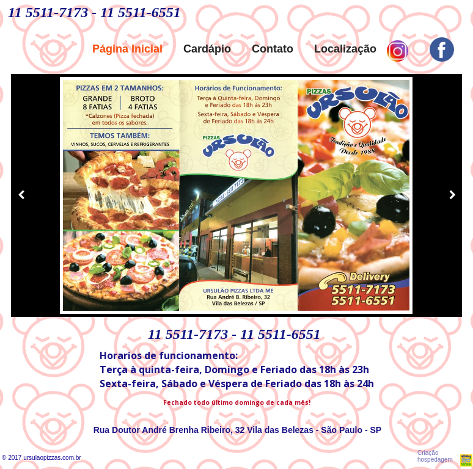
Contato (272, 49)
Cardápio (207, 49)
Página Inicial (127, 49)
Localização (345, 49)
